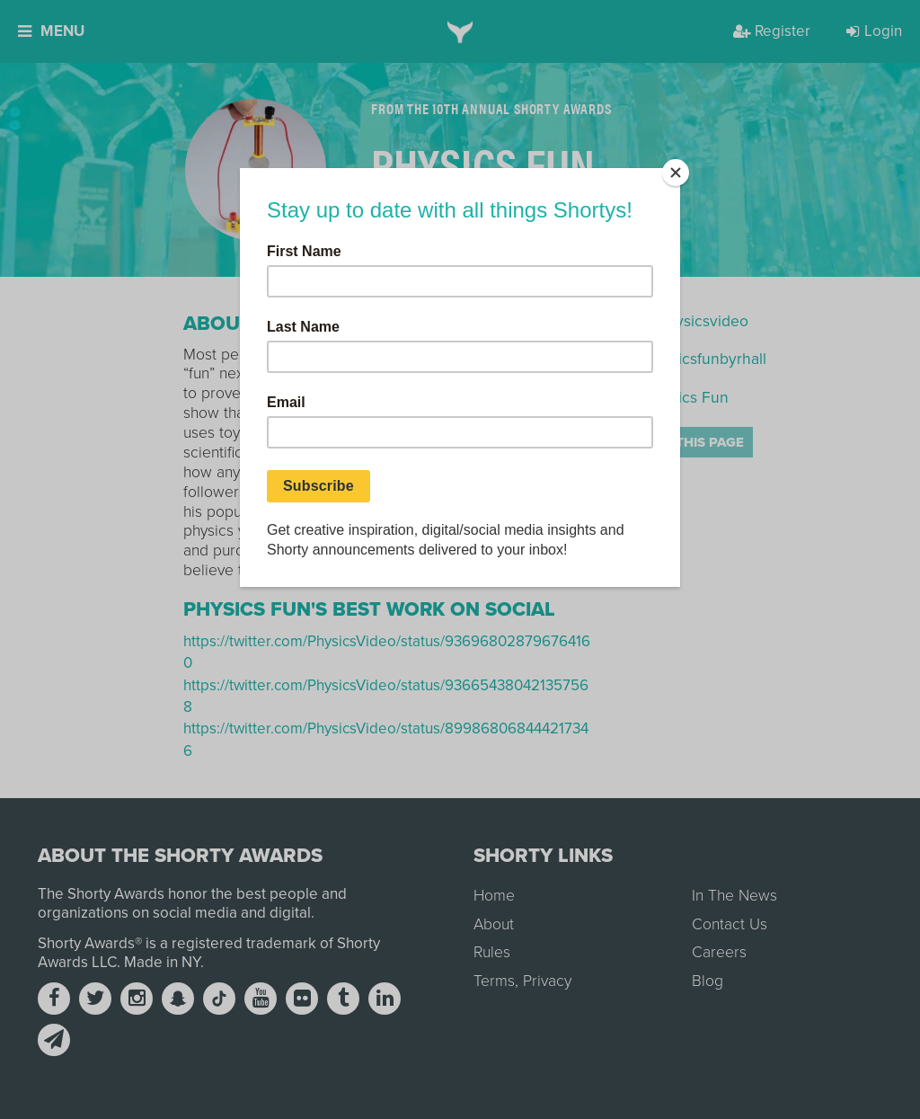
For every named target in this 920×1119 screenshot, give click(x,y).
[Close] (675, 172)
